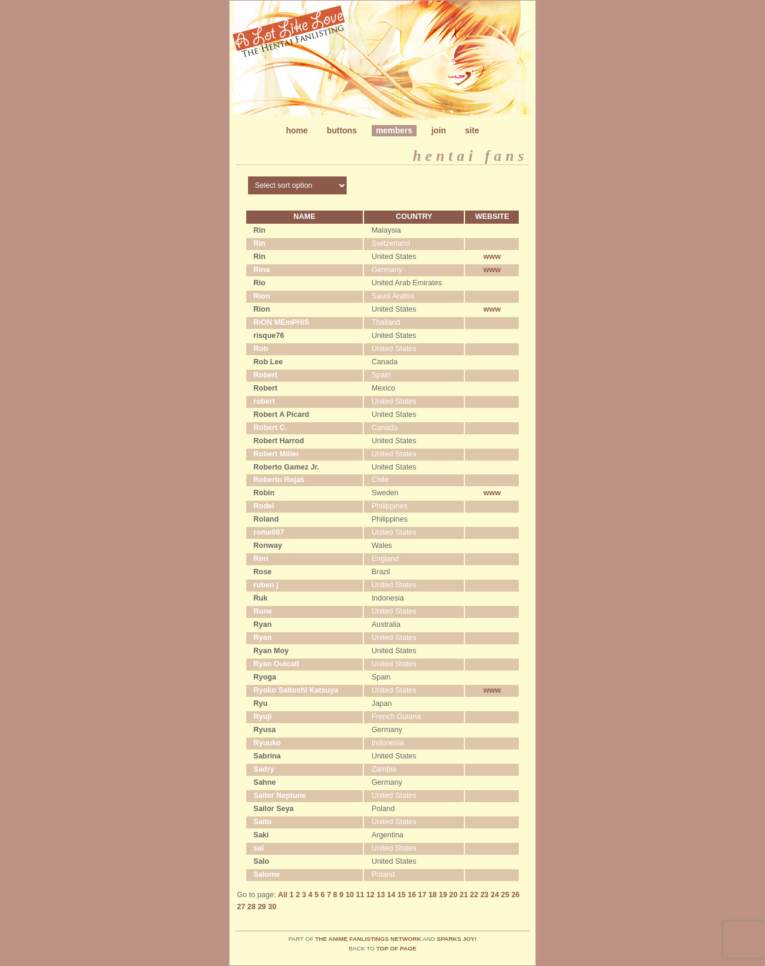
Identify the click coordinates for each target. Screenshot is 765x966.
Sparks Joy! (457, 938)
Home (297, 130)
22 (474, 895)
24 (495, 895)
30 (272, 907)
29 (262, 907)
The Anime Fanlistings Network (368, 938)
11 (360, 895)
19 (443, 895)
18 (433, 895)
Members (394, 130)
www (492, 256)
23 (485, 895)
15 (401, 895)
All (282, 895)
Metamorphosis (383, 62)
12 (370, 895)
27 (241, 907)
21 (464, 895)
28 (251, 907)
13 (381, 895)
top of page (397, 948)
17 (422, 895)
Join (439, 130)
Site (472, 130)
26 (516, 895)
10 (349, 895)
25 (505, 895)
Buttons (342, 130)
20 (453, 895)
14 (391, 895)
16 (412, 895)
